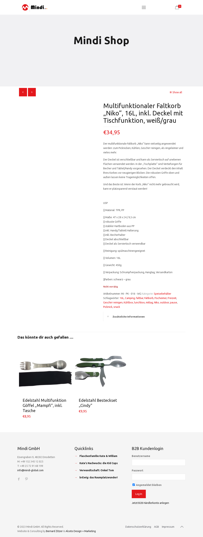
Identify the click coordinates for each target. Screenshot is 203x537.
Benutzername (141, 456)
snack (116, 306)
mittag (149, 302)
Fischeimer (161, 298)
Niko (156, 302)
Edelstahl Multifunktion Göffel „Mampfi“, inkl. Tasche (44, 405)
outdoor (164, 302)
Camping (130, 298)
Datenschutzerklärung (138, 526)
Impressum (168, 526)
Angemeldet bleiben (147, 485)
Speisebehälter (162, 293)
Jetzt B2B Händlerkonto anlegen (150, 502)
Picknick (107, 306)
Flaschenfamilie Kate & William (98, 456)
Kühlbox (128, 302)
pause (173, 302)
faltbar (139, 298)
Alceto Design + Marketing (81, 531)
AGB (156, 526)
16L (122, 298)
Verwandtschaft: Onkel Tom (96, 470)
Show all (175, 92)
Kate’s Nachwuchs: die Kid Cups (98, 463)
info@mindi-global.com (30, 470)
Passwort (137, 470)
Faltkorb (148, 298)
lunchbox (139, 302)
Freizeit (172, 298)
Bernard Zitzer (54, 531)
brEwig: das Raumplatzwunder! (98, 477)
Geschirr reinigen (113, 302)
